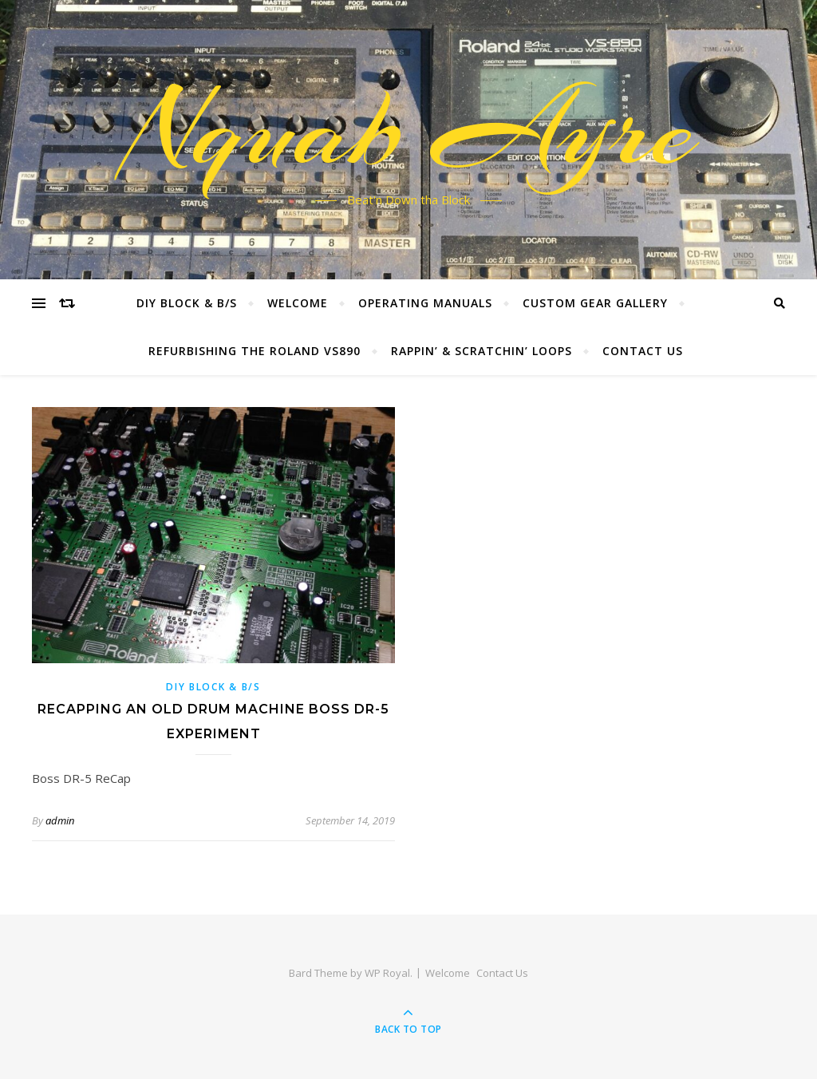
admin (59, 820)
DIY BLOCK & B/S (213, 687)
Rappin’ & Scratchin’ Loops (481, 350)
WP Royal (387, 973)
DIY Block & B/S (186, 302)
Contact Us (642, 350)
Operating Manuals (425, 302)
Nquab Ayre (409, 130)
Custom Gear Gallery (595, 302)
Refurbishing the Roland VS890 (254, 350)
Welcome (297, 302)
